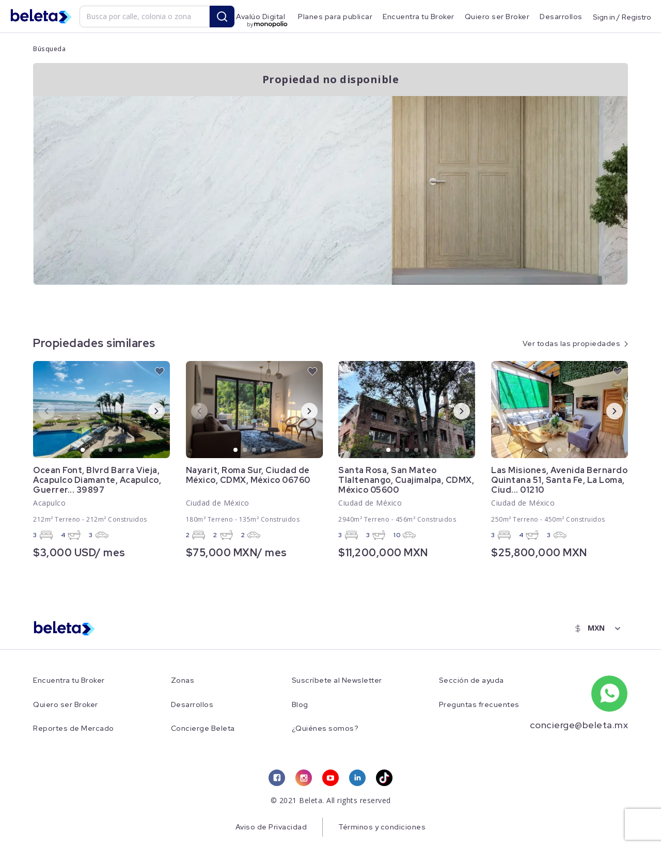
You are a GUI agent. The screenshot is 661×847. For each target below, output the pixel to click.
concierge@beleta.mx (579, 725)
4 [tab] (111, 450)
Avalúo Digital (260, 16)
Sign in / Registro (622, 16)
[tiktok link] (384, 778)
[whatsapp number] (609, 694)
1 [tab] (83, 450)
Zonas (183, 680)
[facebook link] (277, 778)
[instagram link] (303, 778)
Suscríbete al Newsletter (337, 680)
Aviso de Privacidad (271, 827)
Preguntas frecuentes (479, 704)
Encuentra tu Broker (418, 16)
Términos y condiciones (382, 827)
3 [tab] (101, 450)
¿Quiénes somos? (325, 728)
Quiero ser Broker (497, 16)
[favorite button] (159, 371)
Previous (38, 410)
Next (148, 410)
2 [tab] (92, 450)
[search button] (222, 16)
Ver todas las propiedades (572, 343)
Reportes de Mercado (73, 728)
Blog (300, 704)
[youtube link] (330, 778)
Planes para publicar (335, 16)
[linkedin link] (357, 778)
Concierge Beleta (203, 728)
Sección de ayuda (471, 680)
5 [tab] (120, 450)
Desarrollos (561, 16)
